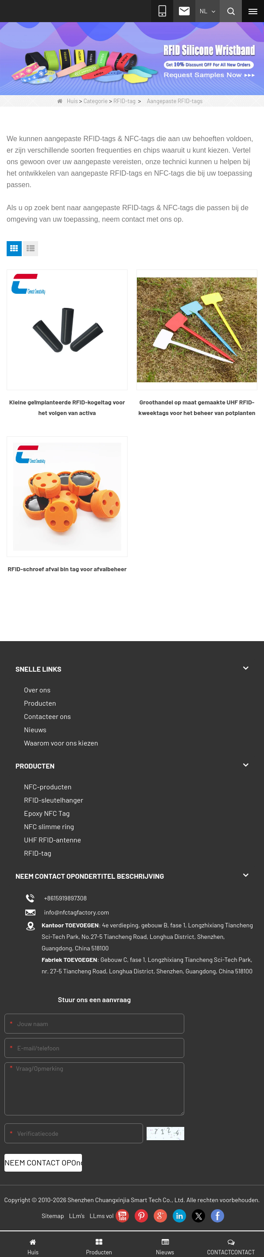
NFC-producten (47, 786)
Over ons (37, 689)
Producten (40, 703)
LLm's (77, 1215)
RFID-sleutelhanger (53, 800)
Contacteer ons (47, 716)
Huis (67, 100)
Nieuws (35, 729)
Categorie (95, 100)
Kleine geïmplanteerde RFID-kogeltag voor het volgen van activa (67, 407)
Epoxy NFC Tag (47, 813)
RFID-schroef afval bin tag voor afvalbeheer (67, 569)
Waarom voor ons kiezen (61, 742)
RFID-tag (124, 100)
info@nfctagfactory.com (75, 912)
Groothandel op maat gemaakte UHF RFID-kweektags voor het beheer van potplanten (197, 407)
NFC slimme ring (49, 826)
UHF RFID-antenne (52, 839)
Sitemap (53, 1215)
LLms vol (101, 1215)
